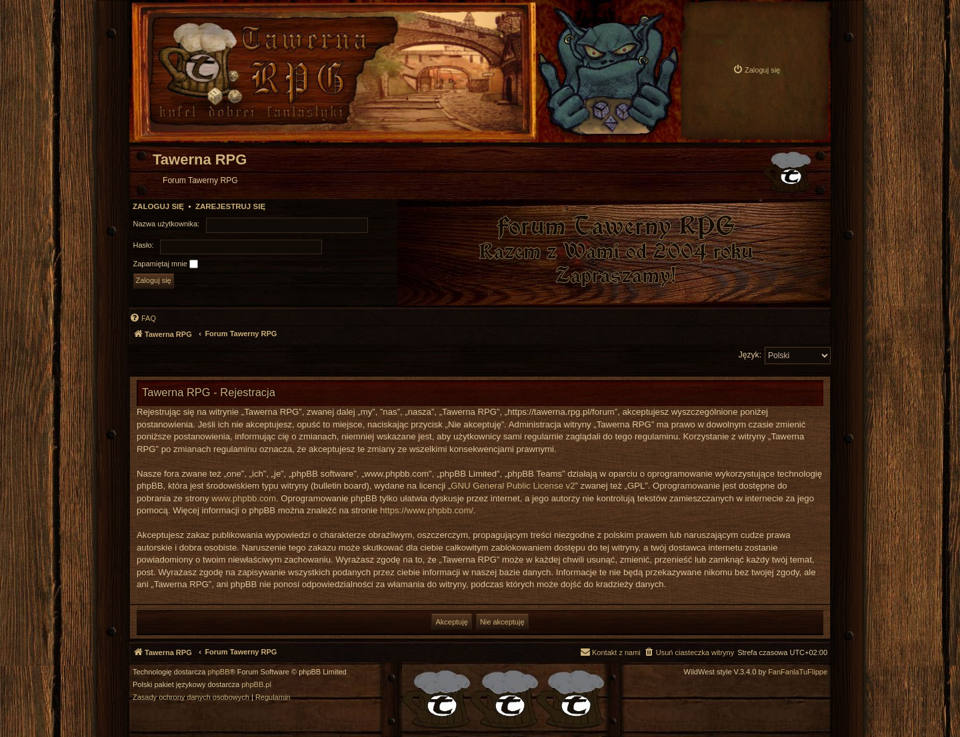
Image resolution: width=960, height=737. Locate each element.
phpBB (219, 672)
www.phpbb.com (243, 498)
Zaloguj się (158, 206)
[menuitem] (756, 69)
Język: (750, 355)
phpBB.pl (256, 685)
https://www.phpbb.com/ (426, 510)
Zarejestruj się (230, 206)
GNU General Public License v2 (513, 486)
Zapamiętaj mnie (165, 264)
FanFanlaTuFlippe (797, 672)
